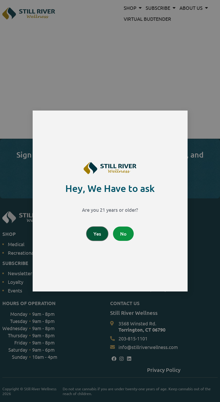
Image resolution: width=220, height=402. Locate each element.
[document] (110, 201)
